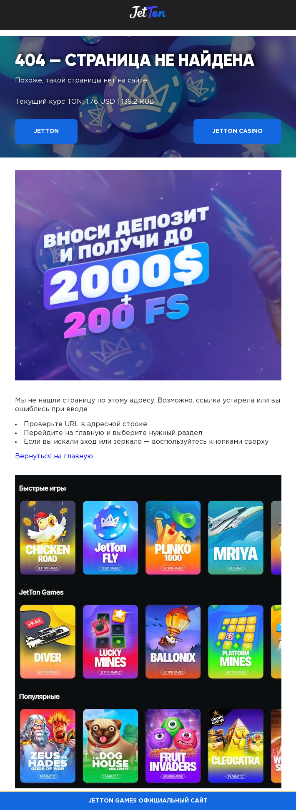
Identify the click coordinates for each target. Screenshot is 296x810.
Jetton (46, 131)
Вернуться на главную (54, 456)
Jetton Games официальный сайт (148, 800)
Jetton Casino (237, 131)
